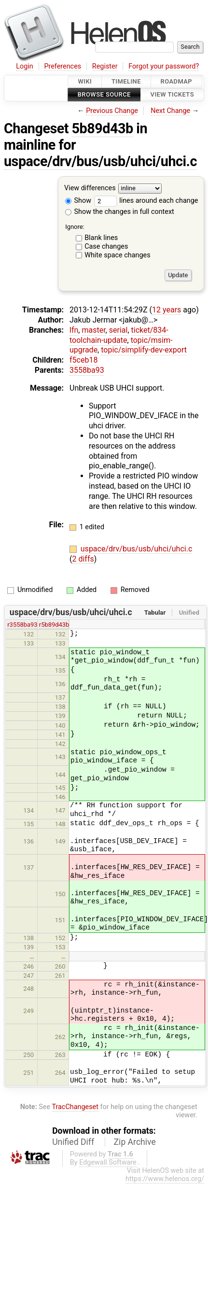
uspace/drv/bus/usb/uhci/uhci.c (100, 161)
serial (118, 330)
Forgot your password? (163, 66)
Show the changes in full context (119, 212)
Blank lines (101, 238)
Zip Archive (135, 1142)
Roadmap (177, 81)
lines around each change (146, 201)
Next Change (170, 111)
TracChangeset (75, 1107)
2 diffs (83, 558)
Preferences (62, 66)
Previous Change (112, 111)
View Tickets (172, 95)
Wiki (85, 81)
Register (105, 66)
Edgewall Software (108, 1162)
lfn (73, 330)
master (93, 330)
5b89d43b (102, 128)
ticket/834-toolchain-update (118, 335)
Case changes (106, 246)
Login (24, 66)
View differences (90, 188)
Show (78, 201)
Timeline (126, 81)
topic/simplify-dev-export (144, 349)
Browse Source (104, 95)
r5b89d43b (54, 624)
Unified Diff (73, 1142)
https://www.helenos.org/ (164, 1179)
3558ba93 (86, 370)
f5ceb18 (83, 360)
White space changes (117, 255)
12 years (166, 309)
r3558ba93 (22, 624)
